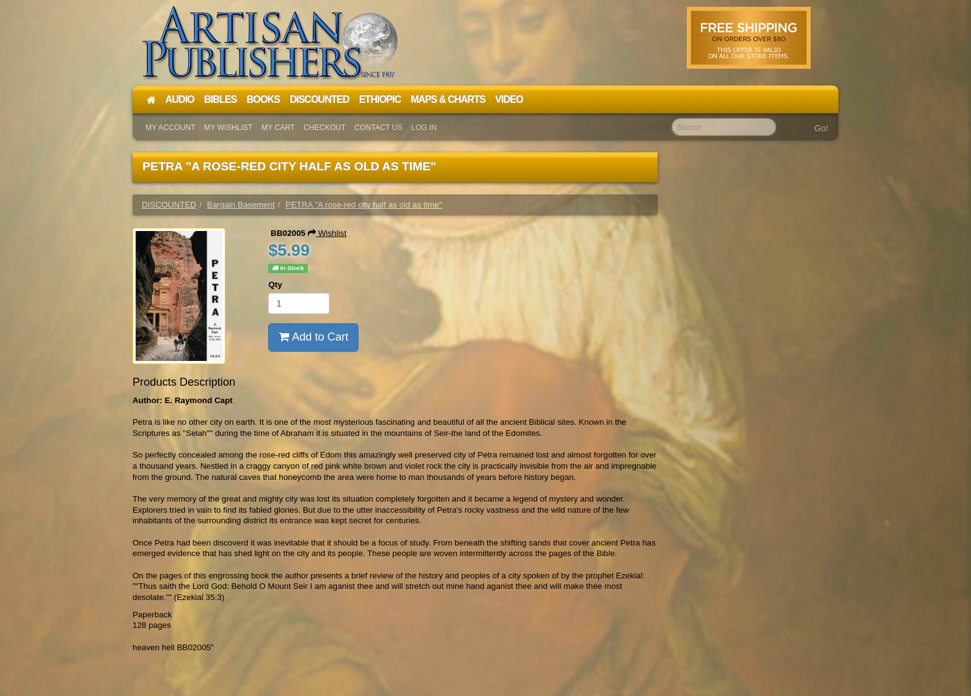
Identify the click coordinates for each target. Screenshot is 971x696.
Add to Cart (313, 337)
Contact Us (378, 127)
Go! (821, 128)
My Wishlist (228, 127)
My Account (170, 127)
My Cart (278, 127)
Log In (424, 127)
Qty (275, 284)
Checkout (324, 127)
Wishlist (327, 233)
